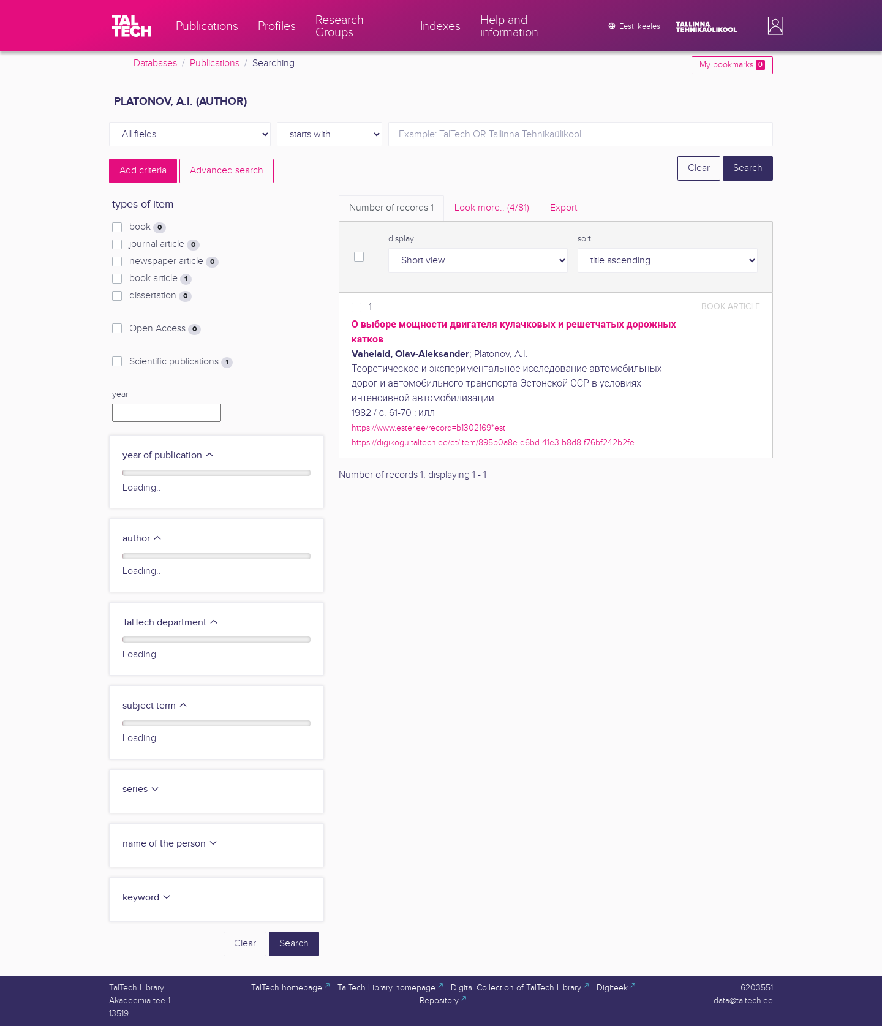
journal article (164, 244)
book (147, 227)
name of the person (170, 844)
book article (160, 279)
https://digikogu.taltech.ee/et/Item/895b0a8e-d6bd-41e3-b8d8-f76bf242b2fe (493, 442)
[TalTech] (131, 25)
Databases (155, 63)
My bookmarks (732, 65)
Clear (699, 168)
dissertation (160, 296)
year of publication (168, 455)
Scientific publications (181, 362)
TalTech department (171, 622)
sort (584, 239)
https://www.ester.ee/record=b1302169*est (428, 428)
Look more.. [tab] (491, 208)
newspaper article (174, 261)
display (401, 239)
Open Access (165, 329)
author (142, 539)
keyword (147, 897)
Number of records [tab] (391, 208)
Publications (214, 63)
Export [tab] (563, 208)
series (141, 789)
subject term (155, 706)
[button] (773, 25)
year (120, 394)
